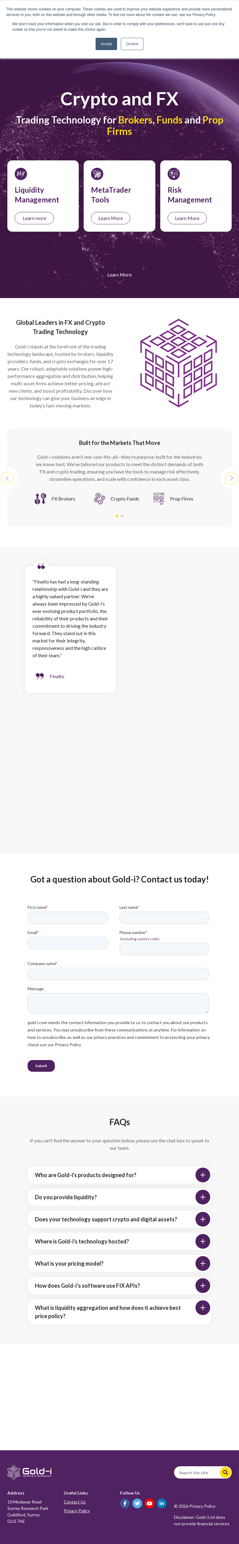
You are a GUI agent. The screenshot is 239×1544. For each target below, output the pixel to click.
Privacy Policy (77, 1510)
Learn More (110, 218)
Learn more (34, 218)
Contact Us (75, 1501)
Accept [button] (106, 44)
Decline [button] (132, 44)
